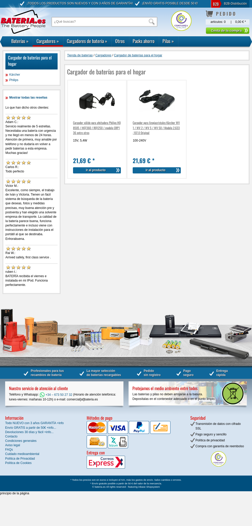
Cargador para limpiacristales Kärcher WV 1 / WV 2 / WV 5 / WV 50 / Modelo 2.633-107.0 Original (156, 127)
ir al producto (96, 170)
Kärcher (14, 74)
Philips (13, 80)
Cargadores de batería (87, 41)
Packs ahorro (144, 41)
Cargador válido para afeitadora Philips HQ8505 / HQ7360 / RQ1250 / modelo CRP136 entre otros (97, 127)
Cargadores (48, 41)
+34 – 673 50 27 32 (56, 395)
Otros (120, 41)
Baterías (20, 41)
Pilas (168, 41)
